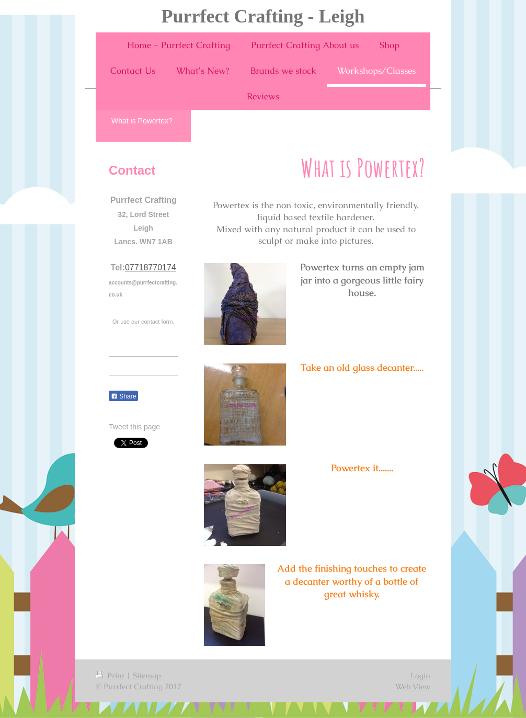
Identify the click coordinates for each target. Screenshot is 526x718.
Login (420, 675)
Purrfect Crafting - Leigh (263, 16)
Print (111, 675)
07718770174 (150, 267)
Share (123, 396)
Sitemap (147, 675)
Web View (412, 686)
